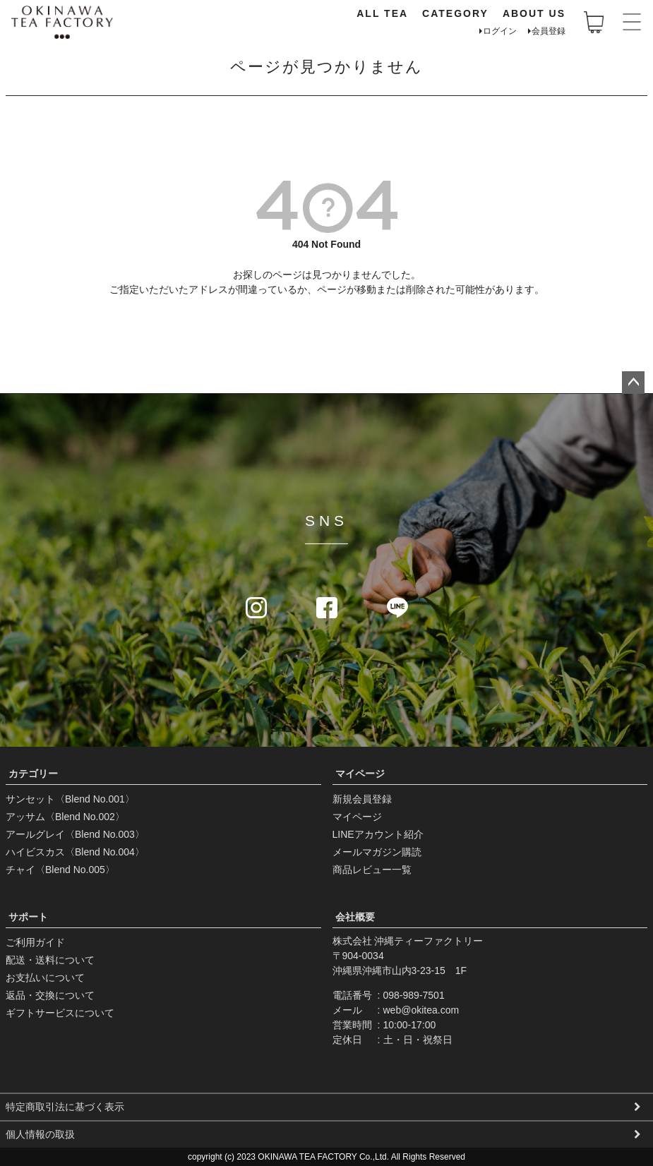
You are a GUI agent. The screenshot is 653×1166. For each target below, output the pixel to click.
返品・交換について (50, 995)
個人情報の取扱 (40, 1134)
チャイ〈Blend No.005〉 (60, 869)
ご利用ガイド (35, 942)
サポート (28, 916)
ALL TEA (382, 13)
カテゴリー (33, 773)
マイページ (360, 773)
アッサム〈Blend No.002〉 (65, 816)
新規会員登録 (362, 799)
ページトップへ (633, 382)
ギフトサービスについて (60, 1012)
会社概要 (355, 916)
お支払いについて (45, 977)
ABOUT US (534, 13)
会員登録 (548, 31)
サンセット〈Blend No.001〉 (70, 799)
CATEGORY (455, 13)
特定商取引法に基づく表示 (65, 1106)
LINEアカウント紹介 (378, 834)
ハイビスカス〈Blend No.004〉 (75, 852)
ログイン (500, 31)
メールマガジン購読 (377, 852)
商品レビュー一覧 (372, 869)
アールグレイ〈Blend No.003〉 (75, 834)
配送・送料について (50, 960)
